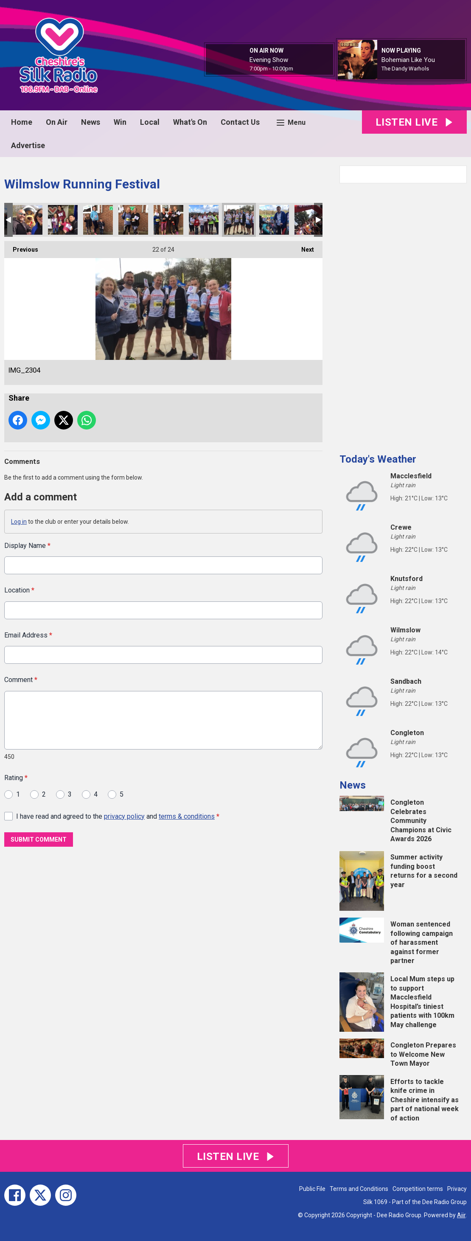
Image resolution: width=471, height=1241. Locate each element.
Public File (312, 1188)
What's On (190, 122)
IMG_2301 (204, 220)
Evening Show (269, 60)
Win (120, 122)
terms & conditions (187, 816)
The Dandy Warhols (405, 68)
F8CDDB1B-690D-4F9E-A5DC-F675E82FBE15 (309, 220)
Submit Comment (39, 839)
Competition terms (417, 1188)
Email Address (28, 635)
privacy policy (124, 816)
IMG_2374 (27, 220)
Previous (21, 247)
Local (150, 122)
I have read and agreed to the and (117, 816)
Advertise (28, 145)
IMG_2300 (274, 220)
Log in (19, 521)
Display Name (27, 546)
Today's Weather (377, 459)
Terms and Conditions (359, 1188)
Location (19, 590)
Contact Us (240, 122)
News (90, 122)
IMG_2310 (98, 220)
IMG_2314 (63, 220)
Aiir (461, 1215)
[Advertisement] (403, 315)
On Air (56, 122)
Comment (20, 680)
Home (21, 122)
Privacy (457, 1188)
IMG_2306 (168, 220)
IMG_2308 (133, 220)
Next (303, 247)
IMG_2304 (239, 220)
